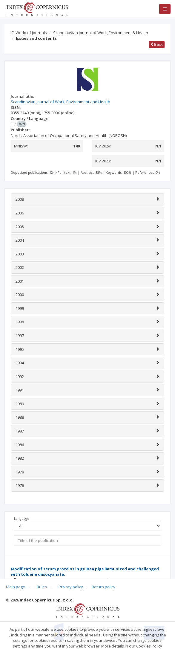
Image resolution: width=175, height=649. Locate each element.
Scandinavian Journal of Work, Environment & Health (100, 32)
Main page (15, 586)
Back (157, 44)
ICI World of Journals (28, 32)
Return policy (103, 586)
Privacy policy (71, 586)
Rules (42, 586)
